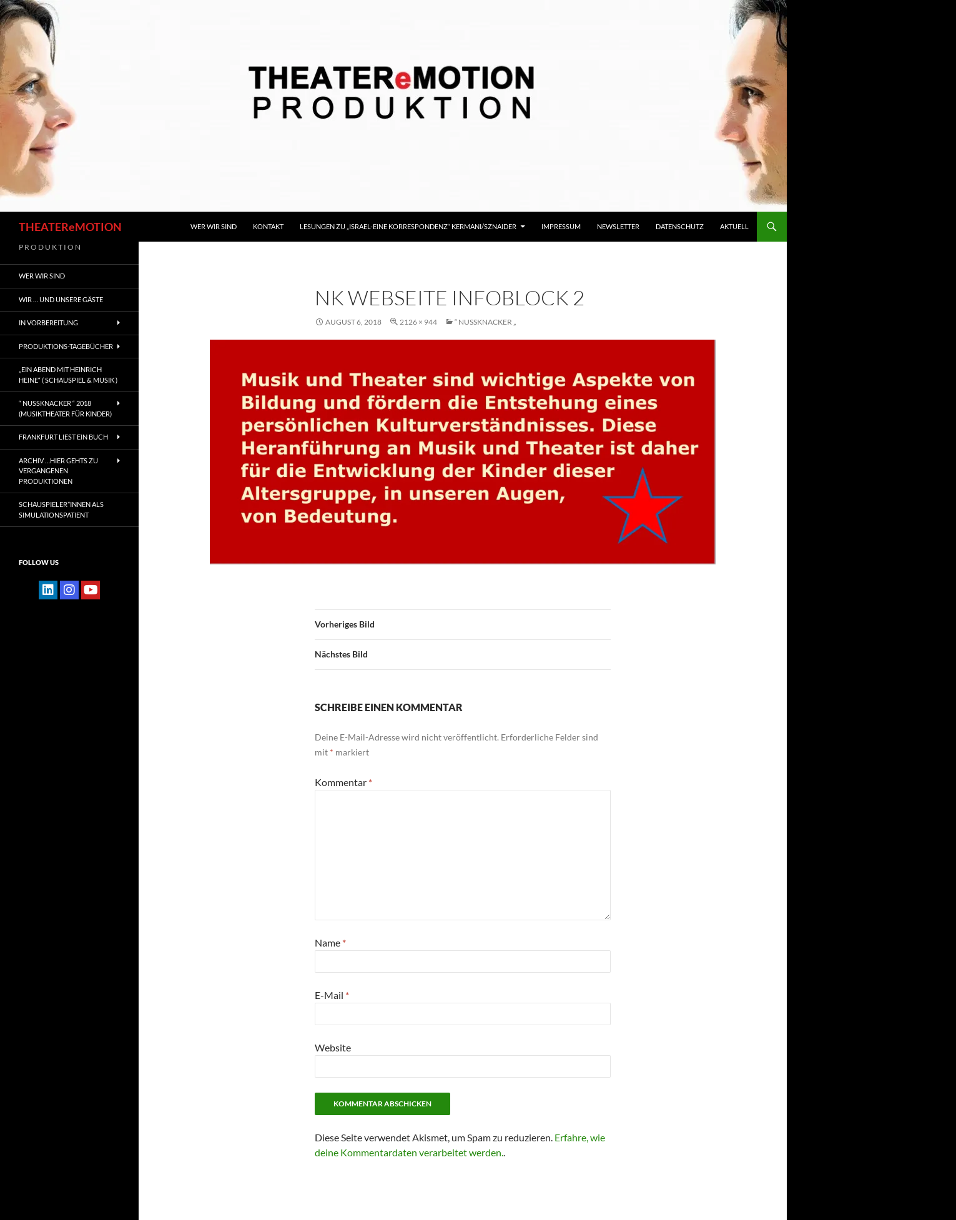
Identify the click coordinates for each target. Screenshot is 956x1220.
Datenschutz (680, 226)
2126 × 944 (418, 322)
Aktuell (734, 226)
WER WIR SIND (213, 226)
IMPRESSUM (561, 226)
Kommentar (343, 782)
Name (330, 942)
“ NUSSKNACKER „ (485, 322)
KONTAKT (268, 226)
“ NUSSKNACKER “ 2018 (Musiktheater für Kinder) (65, 408)
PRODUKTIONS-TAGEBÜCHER (66, 346)
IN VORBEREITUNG (48, 322)
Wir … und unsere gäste (61, 299)
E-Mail (332, 995)
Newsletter (618, 226)
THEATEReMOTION (70, 227)
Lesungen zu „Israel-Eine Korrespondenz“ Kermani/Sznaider (408, 226)
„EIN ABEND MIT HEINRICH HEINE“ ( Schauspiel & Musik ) (68, 374)
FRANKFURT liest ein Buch (63, 437)
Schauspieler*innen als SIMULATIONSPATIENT (61, 509)
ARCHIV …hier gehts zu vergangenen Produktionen (58, 470)
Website (333, 1047)
